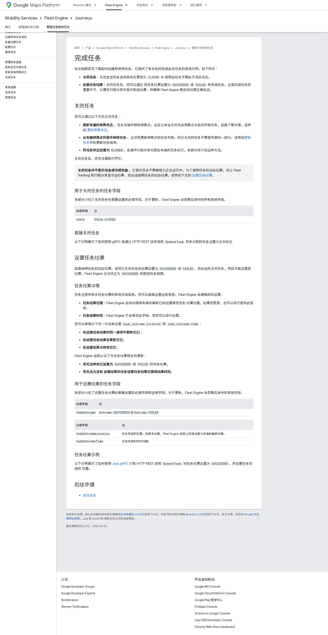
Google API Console (207, 586)
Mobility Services (21, 18)
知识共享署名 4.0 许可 (131, 514)
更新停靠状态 (97, 130)
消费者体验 (169, 5)
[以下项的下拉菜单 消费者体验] (182, 5)
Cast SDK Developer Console (213, 620)
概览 (8, 27)
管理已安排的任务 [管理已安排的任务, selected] (58, 27)
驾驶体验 (142, 5)
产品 (88, 47)
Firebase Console (206, 606)
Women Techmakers (75, 606)
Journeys (83, 18)
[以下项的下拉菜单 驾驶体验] (153, 5)
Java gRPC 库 (122, 464)
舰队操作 (196, 5)
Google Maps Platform (110, 47)
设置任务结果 (202, 175)
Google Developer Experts (78, 593)
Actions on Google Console (212, 613)
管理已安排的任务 (202, 47)
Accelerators (69, 600)
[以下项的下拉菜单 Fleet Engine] (128, 5)
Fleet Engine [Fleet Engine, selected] (114, 5)
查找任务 (89, 495)
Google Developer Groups (78, 586)
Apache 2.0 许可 (195, 514)
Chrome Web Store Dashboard (215, 627)
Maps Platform (36, 5)
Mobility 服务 (82, 5)
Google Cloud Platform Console (215, 593)
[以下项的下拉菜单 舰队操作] (207, 5)
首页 (77, 47)
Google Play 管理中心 (209, 600)
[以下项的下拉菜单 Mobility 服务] (96, 5)
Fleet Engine (56, 18)
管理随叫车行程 (28, 27)
